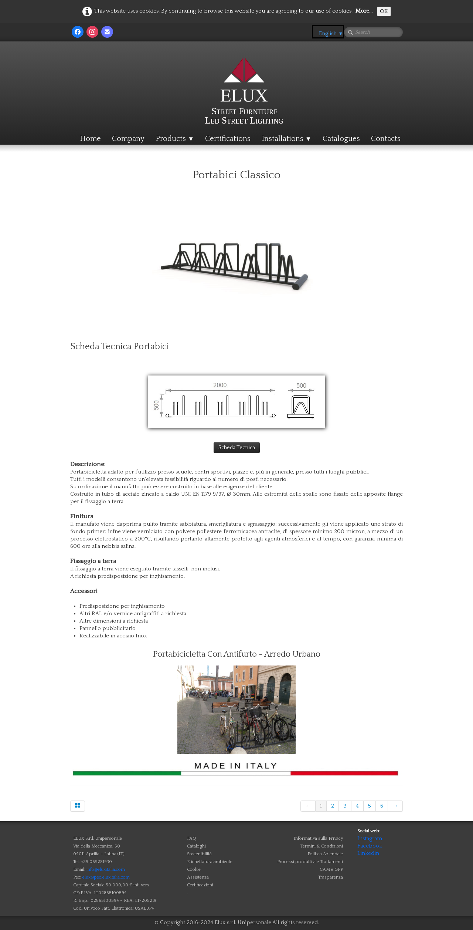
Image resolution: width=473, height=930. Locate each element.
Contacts (386, 139)
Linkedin (368, 853)
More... (363, 11)
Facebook (369, 846)
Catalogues (341, 139)
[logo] (244, 75)
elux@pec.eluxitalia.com (106, 877)
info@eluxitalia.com (105, 869)
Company (128, 139)
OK (384, 11)
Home (90, 139)
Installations (287, 139)
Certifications (228, 139)
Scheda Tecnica (236, 448)
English (331, 33)
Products (175, 139)
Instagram (369, 838)
